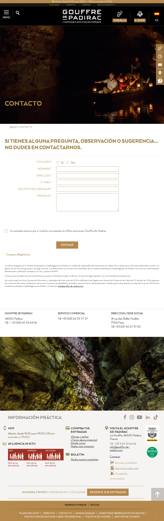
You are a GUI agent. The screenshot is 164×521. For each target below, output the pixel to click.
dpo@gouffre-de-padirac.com (70, 286)
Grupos (70, 5)
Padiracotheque (76, 505)
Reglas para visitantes (82, 446)
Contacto (115, 456)
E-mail (45, 182)
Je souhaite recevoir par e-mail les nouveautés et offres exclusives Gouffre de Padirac (58, 231)
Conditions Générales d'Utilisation (121, 513)
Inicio (13, 127)
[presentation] (80, 219)
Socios (94, 505)
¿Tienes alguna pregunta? (84, 440)
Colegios (54, 5)
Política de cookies (98, 517)
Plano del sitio (29, 513)
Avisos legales (85, 513)
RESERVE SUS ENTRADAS (108, 492)
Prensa (86, 5)
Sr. (62, 162)
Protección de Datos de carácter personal (53, 517)
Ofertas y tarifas (80, 436)
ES (156, 20)
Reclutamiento (106, 5)
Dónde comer (78, 443)
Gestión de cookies (127, 517)
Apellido (43, 175)
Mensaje (43, 195)
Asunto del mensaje (34, 189)
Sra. (73, 162)
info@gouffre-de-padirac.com (120, 449)
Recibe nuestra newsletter (84, 459)
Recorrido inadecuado (127, 468)
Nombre (44, 169)
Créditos (49, 513)
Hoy (11, 428)
